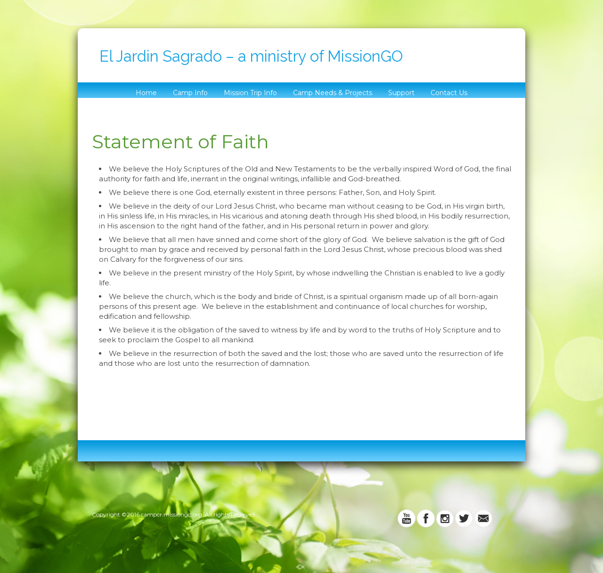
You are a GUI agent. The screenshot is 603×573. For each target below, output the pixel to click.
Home (146, 93)
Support (401, 93)
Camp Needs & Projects (332, 93)
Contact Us (449, 93)
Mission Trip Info (250, 93)
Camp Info (190, 93)
